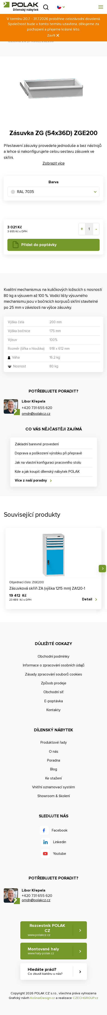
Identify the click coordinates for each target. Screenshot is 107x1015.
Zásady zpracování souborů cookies (53, 674)
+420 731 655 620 (37, 408)
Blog (53, 769)
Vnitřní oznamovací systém (53, 787)
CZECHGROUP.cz (85, 998)
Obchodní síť (53, 692)
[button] (60, 7)
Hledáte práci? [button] (45, 971)
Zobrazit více (54, 163)
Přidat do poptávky (39, 244)
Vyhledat (46, 7)
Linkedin (59, 842)
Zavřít (53, 35)
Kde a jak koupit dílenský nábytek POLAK (47, 471)
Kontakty (53, 710)
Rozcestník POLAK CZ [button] (46, 930)
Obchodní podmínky (53, 656)
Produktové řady (53, 742)
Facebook (59, 830)
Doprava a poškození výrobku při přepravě (48, 453)
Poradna (53, 760)
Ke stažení (53, 778)
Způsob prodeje (53, 683)
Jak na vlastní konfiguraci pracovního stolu (48, 462)
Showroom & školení (53, 796)
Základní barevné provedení (37, 444)
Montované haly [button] (43, 950)
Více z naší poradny (31, 480)
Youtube (59, 853)
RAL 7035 (22, 191)
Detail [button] (87, 599)
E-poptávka (53, 701)
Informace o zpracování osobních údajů (53, 665)
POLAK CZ (21, 4)
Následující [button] (102, 568)
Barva (53, 182)
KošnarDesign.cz (42, 998)
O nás (53, 751)
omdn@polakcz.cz (36, 413)
